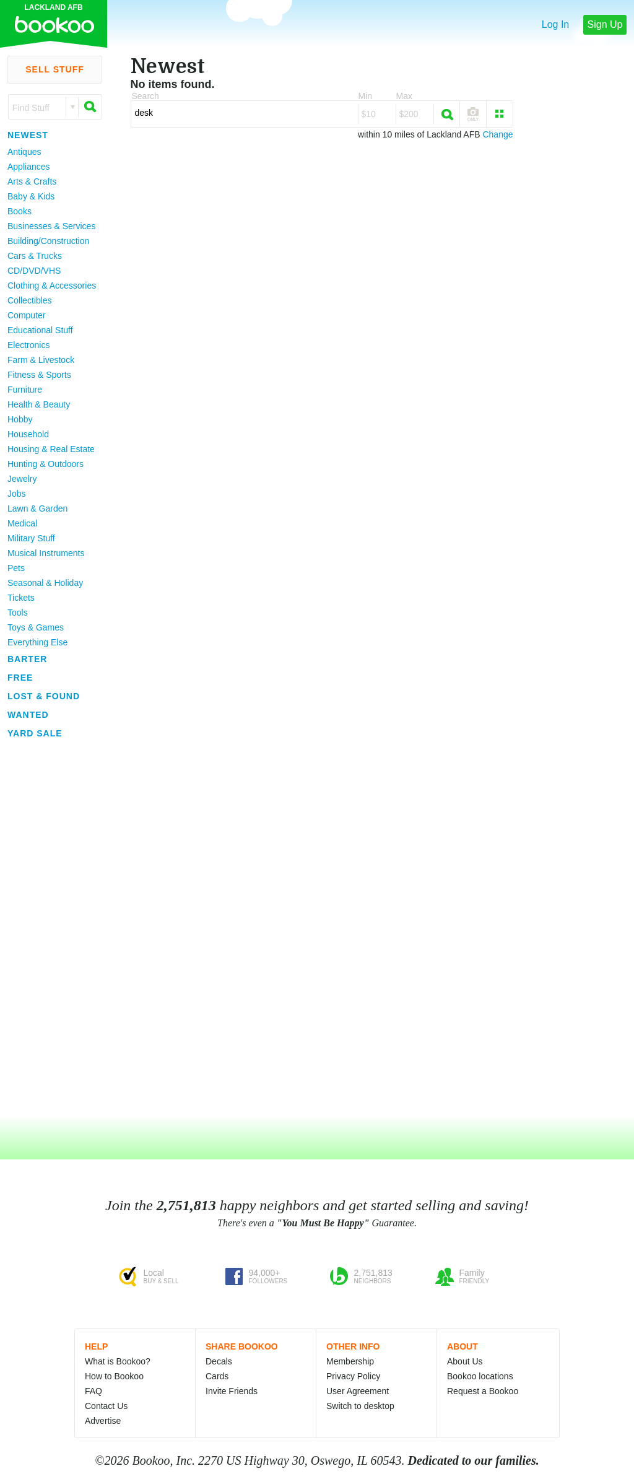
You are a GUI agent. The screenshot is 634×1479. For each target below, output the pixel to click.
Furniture (24, 390)
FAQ (93, 1391)
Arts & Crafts (31, 181)
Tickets (21, 598)
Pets (16, 568)
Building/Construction (48, 241)
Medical (22, 523)
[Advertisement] (49, 928)
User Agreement (357, 1391)
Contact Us (106, 1406)
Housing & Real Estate (51, 449)
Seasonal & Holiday (45, 583)
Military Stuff (31, 538)
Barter (27, 659)
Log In (555, 24)
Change (497, 134)
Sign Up (605, 24)
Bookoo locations (480, 1376)
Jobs (16, 494)
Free (20, 678)
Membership (350, 1361)
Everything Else (37, 642)
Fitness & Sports (39, 375)
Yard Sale (35, 733)
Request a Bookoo (482, 1391)
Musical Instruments (45, 553)
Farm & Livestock (40, 360)
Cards (217, 1376)
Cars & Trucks (34, 256)
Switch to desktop (360, 1406)
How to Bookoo (114, 1376)
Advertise (103, 1421)
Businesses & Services (51, 226)
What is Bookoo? (117, 1361)
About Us (465, 1361)
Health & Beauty (38, 404)
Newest (27, 135)
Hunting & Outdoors (45, 464)
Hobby (19, 419)
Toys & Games (35, 627)
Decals (219, 1361)
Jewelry (22, 479)
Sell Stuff (54, 69)
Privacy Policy (353, 1376)
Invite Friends (232, 1391)
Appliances (28, 167)
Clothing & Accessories (51, 285)
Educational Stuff (40, 330)
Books (19, 211)
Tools (17, 612)
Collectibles (29, 300)
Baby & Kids (30, 196)
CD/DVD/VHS (34, 271)
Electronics (28, 345)
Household (28, 434)
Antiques (24, 152)
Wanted (28, 715)
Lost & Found (43, 696)
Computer (26, 315)
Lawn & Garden (37, 508)
